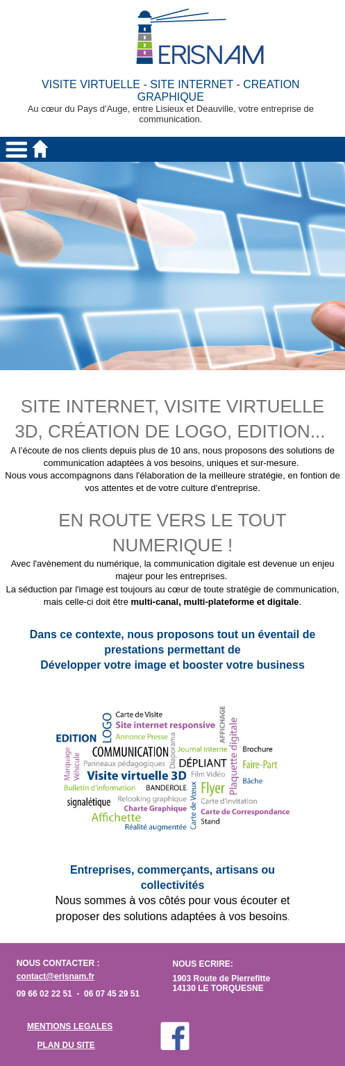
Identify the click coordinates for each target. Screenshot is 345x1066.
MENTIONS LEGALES (69, 1026)
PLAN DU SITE (65, 1045)
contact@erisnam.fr (55, 976)
